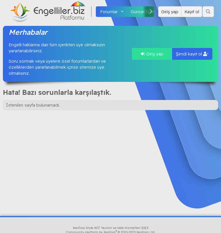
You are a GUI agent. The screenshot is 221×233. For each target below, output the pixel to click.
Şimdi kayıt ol (192, 54)
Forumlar (109, 11)
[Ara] (208, 11)
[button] (122, 11)
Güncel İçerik (144, 11)
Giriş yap (152, 54)
